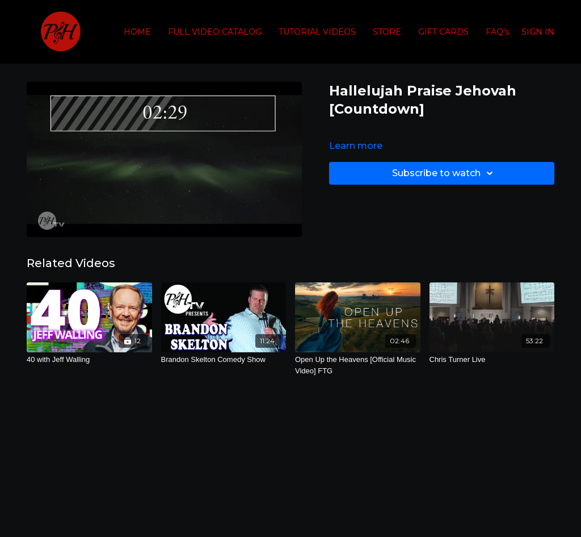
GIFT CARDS (443, 32)
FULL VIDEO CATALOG (215, 32)
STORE (387, 32)
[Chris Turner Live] (492, 359)
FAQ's (497, 32)
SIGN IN (537, 32)
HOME (137, 32)
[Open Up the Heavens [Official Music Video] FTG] (357, 365)
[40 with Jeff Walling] (89, 359)
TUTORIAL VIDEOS (317, 32)
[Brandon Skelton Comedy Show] (224, 359)
